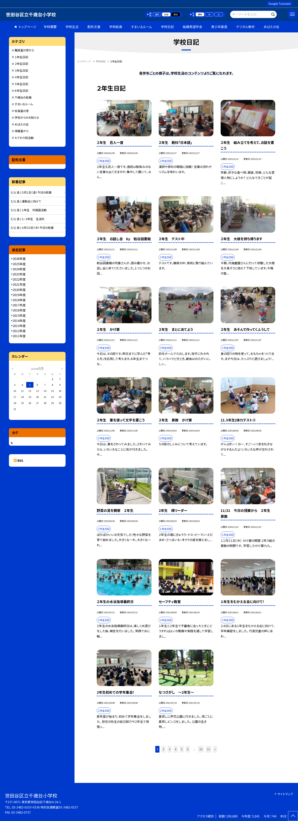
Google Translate (280, 3)
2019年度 (19, 294)
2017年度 (19, 305)
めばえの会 (271, 26)
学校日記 (167, 26)
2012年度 (19, 331)
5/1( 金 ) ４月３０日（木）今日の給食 (32, 228)
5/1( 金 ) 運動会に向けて (26, 201)
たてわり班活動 (24, 138)
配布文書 (93, 26)
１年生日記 (21, 57)
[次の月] (62, 368)
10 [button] (200, 749)
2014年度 (19, 320)
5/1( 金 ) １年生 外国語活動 (29, 210)
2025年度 (19, 264)
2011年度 (19, 336)
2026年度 (19, 258)
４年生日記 (21, 77)
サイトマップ (285, 794)
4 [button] (175, 749)
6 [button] (188, 749)
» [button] (215, 749)
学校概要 (50, 26)
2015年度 (19, 315)
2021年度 (19, 284)
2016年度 (19, 310)
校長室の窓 (22, 111)
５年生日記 (21, 84)
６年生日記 (21, 91)
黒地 (176, 14)
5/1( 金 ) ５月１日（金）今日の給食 (31, 192)
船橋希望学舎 (192, 26)
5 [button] (181, 749)
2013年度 (19, 325)
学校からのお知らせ (27, 117)
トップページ (27, 26)
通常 (157, 14)
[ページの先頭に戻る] (293, 816)
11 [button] (208, 749)
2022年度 (19, 279)
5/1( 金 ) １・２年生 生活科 (27, 219)
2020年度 (19, 289)
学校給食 (115, 26)
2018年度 (19, 300)
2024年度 (19, 269)
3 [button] (169, 749)
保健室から (22, 131)
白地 (166, 14)
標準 (200, 14)
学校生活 (72, 26)
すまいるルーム (141, 26)
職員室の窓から (24, 50)
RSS (20, 460)
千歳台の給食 (23, 97)
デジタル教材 (245, 26)
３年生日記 (21, 70)
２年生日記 (21, 64)
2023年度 (19, 274)
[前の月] (12, 368)
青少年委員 (219, 26)
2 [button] (163, 749)
